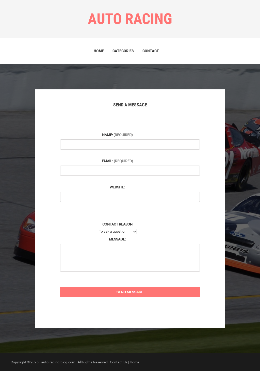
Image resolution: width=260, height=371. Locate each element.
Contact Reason (117, 224)
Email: (117, 161)
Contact (150, 51)
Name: (117, 135)
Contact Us (118, 362)
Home (99, 51)
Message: (117, 239)
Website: (117, 187)
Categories (123, 51)
